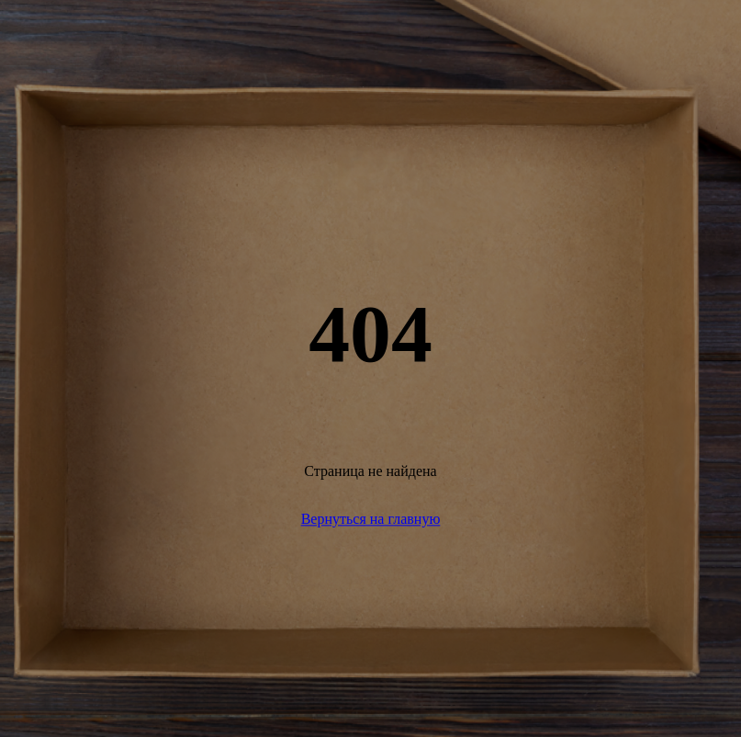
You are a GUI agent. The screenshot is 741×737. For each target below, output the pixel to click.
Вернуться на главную (371, 519)
